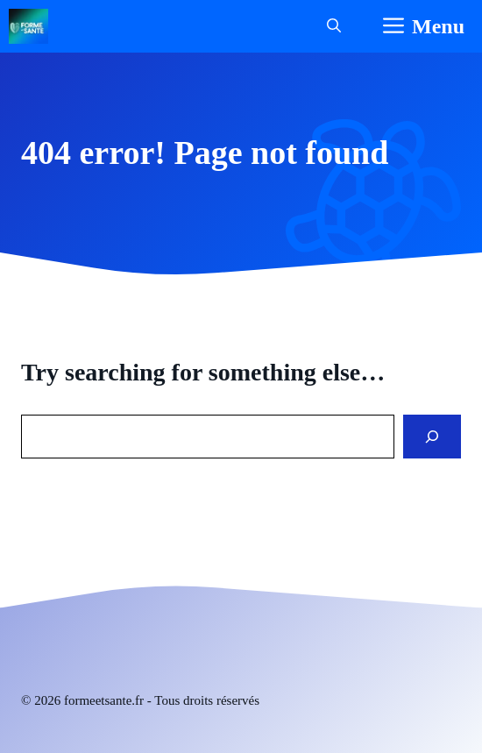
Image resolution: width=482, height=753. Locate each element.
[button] (334, 26)
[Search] (432, 437)
